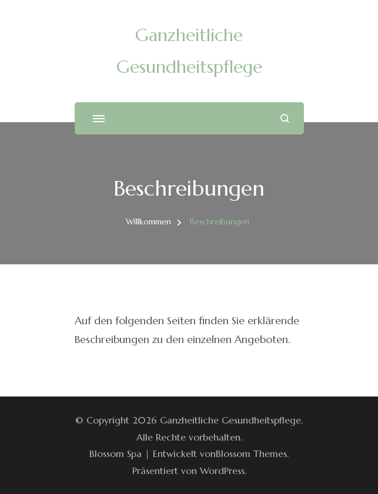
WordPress (222, 470)
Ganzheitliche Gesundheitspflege (230, 420)
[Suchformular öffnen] (285, 118)
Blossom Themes (251, 453)
